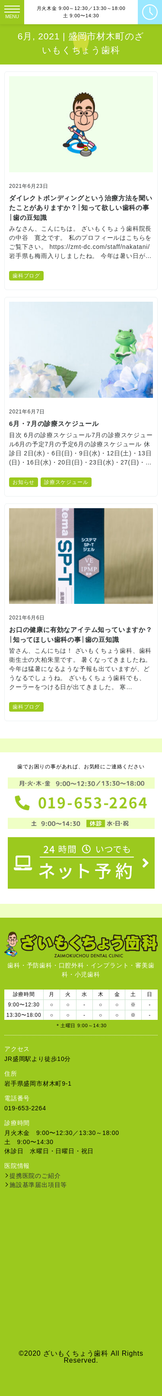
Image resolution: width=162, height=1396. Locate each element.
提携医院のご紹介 (35, 1175)
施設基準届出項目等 (38, 1184)
